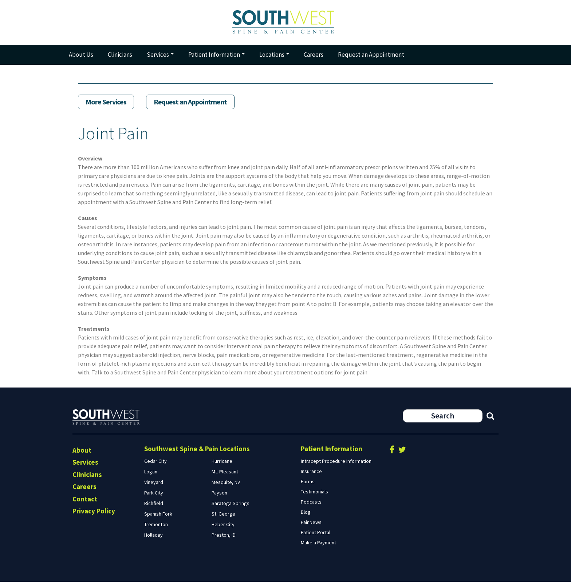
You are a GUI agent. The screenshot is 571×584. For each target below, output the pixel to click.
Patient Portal (315, 534)
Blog (306, 514)
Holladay (153, 537)
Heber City (223, 526)
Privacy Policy (93, 513)
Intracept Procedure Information (336, 463)
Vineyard (153, 484)
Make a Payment (318, 544)
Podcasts (311, 504)
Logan (150, 473)
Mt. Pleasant (225, 473)
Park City (153, 495)
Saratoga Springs (230, 505)
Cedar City (155, 463)
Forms (308, 483)
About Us (81, 57)
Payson (219, 495)
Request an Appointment (371, 57)
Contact (84, 501)
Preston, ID (224, 537)
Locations (274, 57)
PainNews (311, 524)
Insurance (311, 473)
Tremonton (156, 526)
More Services (106, 104)
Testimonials (314, 493)
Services (160, 57)
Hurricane (222, 463)
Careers (313, 57)
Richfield (153, 505)
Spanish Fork (158, 516)
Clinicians (120, 57)
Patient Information (216, 57)
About (81, 452)
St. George (223, 516)
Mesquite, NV (226, 484)
